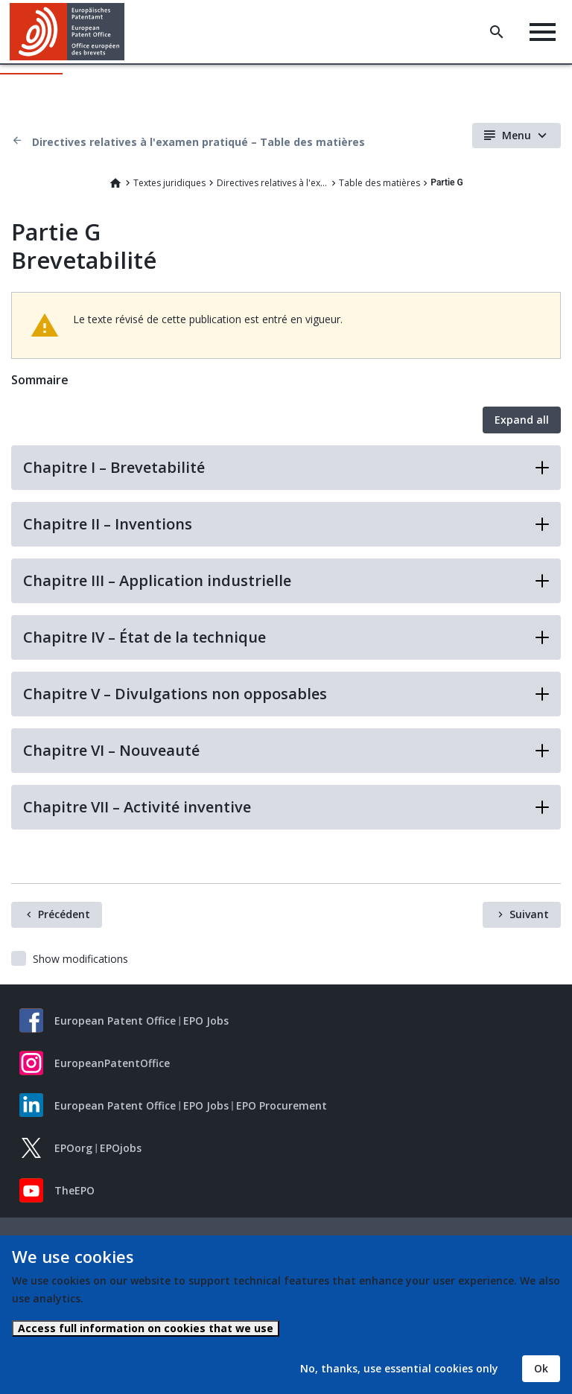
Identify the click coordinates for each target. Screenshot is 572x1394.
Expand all (522, 420)
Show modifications (80, 959)
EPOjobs (121, 1148)
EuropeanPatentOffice (112, 1063)
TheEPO (74, 1190)
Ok (541, 1368)
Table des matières (379, 182)
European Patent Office (115, 1020)
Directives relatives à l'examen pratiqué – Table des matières (198, 142)
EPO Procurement (281, 1105)
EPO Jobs (206, 1020)
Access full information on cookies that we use (145, 1328)
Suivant (529, 914)
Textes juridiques (169, 182)
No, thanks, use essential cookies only (399, 1368)
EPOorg (73, 1148)
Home (115, 183)
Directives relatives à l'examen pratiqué (272, 182)
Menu (516, 135)
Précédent (64, 914)
